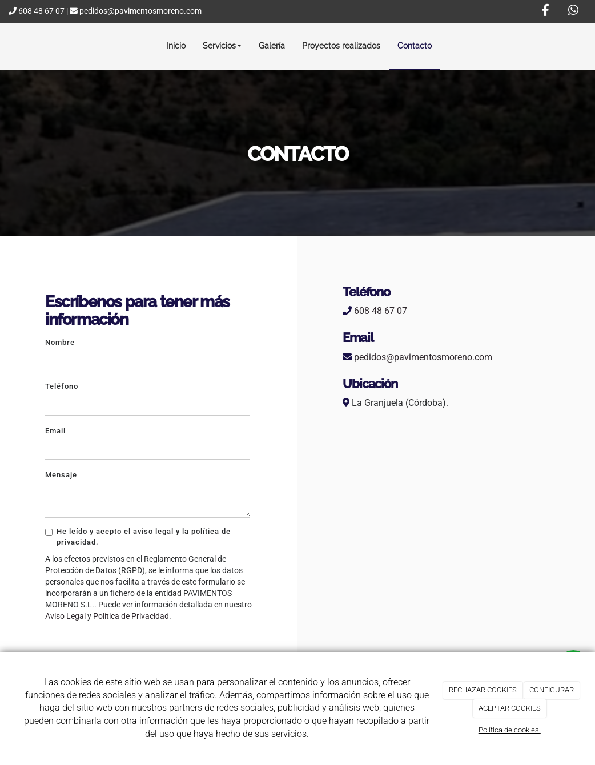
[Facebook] (545, 11)
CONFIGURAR (551, 690)
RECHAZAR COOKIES (483, 690)
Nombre (60, 342)
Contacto (414, 45)
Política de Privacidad (131, 616)
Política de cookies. (510, 730)
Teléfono (61, 386)
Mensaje (61, 474)
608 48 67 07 (37, 10)
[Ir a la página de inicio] (10, 46)
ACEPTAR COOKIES (510, 708)
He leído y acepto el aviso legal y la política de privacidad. (138, 536)
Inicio (176, 45)
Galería (272, 45)
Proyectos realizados (341, 45)
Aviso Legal (65, 616)
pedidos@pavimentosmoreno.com (136, 10)
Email (55, 430)
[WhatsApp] (573, 11)
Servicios (222, 45)
